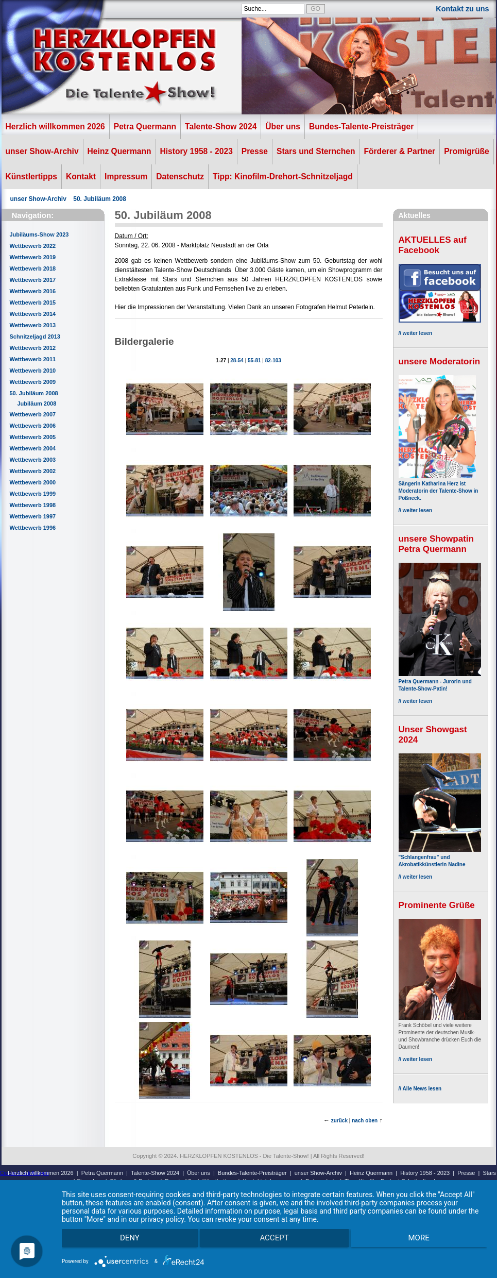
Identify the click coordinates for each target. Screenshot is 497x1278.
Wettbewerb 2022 (33, 246)
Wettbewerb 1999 (33, 494)
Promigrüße (466, 151)
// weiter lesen (416, 333)
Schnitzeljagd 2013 (35, 336)
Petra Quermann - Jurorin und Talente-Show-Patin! (440, 681)
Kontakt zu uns (462, 9)
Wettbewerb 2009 (33, 382)
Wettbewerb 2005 (33, 437)
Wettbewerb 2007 (33, 414)
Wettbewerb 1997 (33, 516)
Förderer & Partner (400, 151)
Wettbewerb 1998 (33, 505)
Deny (125, 1242)
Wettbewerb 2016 (33, 291)
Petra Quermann (145, 126)
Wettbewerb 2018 (33, 268)
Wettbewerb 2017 (33, 280)
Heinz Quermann (119, 151)
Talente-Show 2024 (220, 126)
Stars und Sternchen (316, 151)
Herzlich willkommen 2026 (55, 126)
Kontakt (81, 176)
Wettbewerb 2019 (33, 257)
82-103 (273, 360)
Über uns (282, 126)
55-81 (254, 360)
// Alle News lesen (420, 1088)
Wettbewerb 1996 (33, 528)
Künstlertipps (32, 176)
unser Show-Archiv (42, 151)
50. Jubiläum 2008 (99, 199)
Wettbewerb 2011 (33, 359)
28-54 (237, 360)
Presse (255, 151)
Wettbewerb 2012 (33, 348)
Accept (274, 1242)
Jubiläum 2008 (37, 403)
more (423, 1242)
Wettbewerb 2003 (33, 460)
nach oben (365, 1120)
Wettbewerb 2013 (33, 325)
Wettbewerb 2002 (33, 471)
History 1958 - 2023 (196, 151)
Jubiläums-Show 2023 (39, 234)
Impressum (126, 176)
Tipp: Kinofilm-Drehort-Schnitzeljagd (283, 176)
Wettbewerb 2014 (33, 314)
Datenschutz (180, 176)
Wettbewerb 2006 (33, 426)
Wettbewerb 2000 (33, 482)
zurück (339, 1120)
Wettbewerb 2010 (33, 370)
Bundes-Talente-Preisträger (361, 126)
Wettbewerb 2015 (33, 302)
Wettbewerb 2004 (33, 448)
